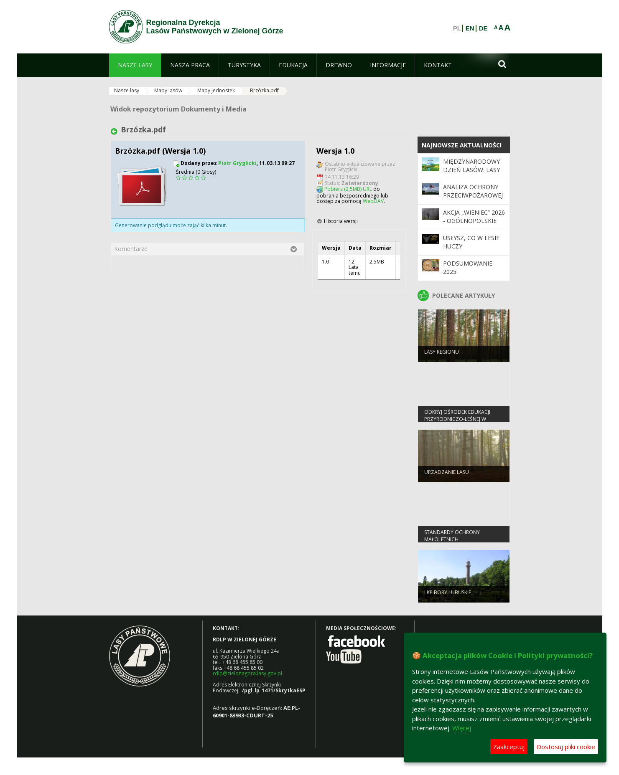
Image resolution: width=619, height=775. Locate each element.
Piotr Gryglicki (237, 163)
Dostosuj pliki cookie (566, 746)
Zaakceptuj (509, 746)
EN (470, 28)
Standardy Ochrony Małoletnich (452, 541)
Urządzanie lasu (446, 477)
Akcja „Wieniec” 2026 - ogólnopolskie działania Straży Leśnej (474, 225)
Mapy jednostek (216, 90)
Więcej (461, 728)
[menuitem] (135, 65)
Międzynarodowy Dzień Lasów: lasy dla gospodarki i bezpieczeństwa (471, 174)
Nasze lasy (126, 90)
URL (367, 188)
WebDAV (373, 201)
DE (483, 28)
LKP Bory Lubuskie (447, 597)
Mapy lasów (168, 90)
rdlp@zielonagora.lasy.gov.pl (247, 673)
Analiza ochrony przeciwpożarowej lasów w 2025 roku (473, 195)
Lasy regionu (441, 356)
